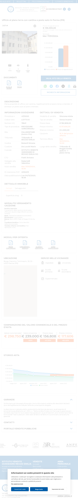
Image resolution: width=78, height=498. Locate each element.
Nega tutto (39, 489)
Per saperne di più (17, 484)
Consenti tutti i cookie (20, 489)
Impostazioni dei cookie (58, 489)
